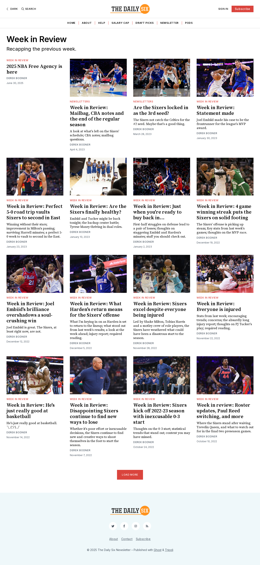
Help (101, 22)
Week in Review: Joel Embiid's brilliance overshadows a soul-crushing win (30, 312)
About (87, 22)
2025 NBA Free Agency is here (34, 69)
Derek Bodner (16, 78)
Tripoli (169, 550)
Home (71, 22)
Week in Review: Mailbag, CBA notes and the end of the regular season (97, 116)
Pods (189, 22)
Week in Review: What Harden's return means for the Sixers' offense (96, 309)
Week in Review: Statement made (216, 110)
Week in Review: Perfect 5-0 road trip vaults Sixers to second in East (34, 212)
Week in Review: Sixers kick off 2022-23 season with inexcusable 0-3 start (160, 413)
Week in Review (17, 60)
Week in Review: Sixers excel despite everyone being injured (160, 309)
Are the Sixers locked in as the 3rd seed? (160, 110)
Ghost (157, 550)
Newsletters (80, 101)
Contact (127, 539)
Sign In (223, 8)
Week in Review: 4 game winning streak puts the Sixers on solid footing (224, 212)
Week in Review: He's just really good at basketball (30, 411)
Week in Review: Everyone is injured (219, 307)
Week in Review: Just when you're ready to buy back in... (157, 212)
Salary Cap (120, 22)
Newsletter (169, 22)
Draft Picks (144, 22)
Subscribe (242, 9)
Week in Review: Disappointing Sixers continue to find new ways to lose (94, 413)
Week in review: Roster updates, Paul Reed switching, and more (223, 411)
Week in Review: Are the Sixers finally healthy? (98, 209)
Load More (130, 474)
